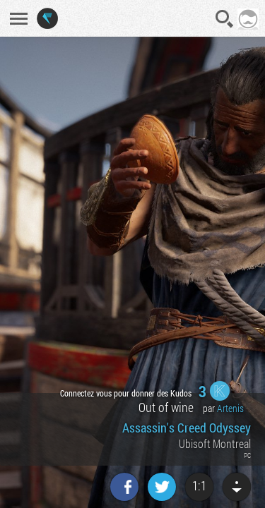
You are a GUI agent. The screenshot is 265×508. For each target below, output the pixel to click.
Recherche (224, 19)
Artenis (230, 408)
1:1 (199, 485)
